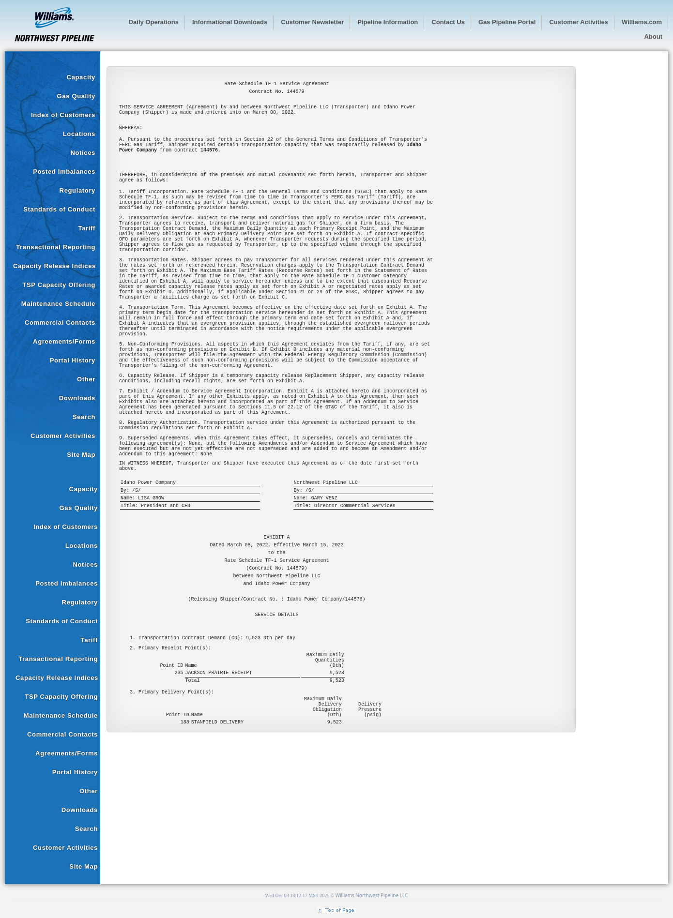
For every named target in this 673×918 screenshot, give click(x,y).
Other (86, 379)
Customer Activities (63, 435)
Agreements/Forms (64, 341)
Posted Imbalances (64, 171)
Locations (79, 133)
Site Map (81, 454)
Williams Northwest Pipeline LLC (372, 895)
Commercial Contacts (60, 322)
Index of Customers (63, 115)
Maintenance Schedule (58, 303)
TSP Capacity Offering (58, 284)
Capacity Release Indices (54, 266)
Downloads (77, 398)
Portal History (72, 360)
